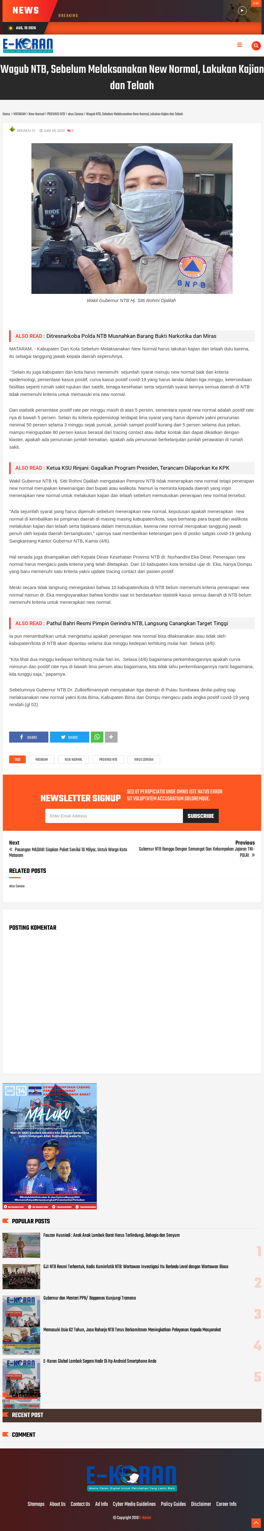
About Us (58, 1504)
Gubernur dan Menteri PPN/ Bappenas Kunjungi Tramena (89, 1298)
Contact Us (80, 1504)
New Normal (73, 760)
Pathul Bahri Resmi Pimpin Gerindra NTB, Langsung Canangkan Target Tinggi (137, 623)
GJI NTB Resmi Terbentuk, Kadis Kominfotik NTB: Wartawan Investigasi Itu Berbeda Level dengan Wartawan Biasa (135, 1267)
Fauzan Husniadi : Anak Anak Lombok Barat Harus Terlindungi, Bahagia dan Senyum (111, 1235)
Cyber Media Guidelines (134, 1504)
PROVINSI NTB (108, 760)
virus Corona (143, 760)
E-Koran (145, 1518)
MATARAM (42, 760)
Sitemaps (36, 1504)
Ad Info (101, 1504)
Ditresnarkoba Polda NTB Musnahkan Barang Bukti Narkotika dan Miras (132, 336)
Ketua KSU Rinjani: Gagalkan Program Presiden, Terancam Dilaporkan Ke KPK (138, 468)
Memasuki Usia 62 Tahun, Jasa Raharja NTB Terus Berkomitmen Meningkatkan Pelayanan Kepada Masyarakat (132, 1330)
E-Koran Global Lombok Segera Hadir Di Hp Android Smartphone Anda (99, 1361)
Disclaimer (201, 1504)
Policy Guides (173, 1504)
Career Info (226, 1504)
